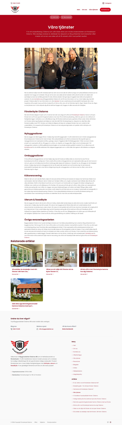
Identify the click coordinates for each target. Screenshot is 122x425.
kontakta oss (38, 99)
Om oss (84, 10)
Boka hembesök (67, 329)
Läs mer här (15, 274)
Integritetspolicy (77, 374)
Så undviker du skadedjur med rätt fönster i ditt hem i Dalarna (89, 411)
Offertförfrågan (77, 355)
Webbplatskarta (77, 371)
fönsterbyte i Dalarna (78, 115)
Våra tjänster (93, 10)
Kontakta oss (105, 9)
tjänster (57, 101)
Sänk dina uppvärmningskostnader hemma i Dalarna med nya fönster (92, 402)
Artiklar (75, 367)
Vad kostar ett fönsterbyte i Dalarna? (83, 389)
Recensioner (76, 361)
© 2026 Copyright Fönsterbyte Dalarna (21, 422)
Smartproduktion (51, 422)
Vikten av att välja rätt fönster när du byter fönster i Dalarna (89, 408)
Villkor (35, 422)
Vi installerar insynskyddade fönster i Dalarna (85, 395)
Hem (78, 10)
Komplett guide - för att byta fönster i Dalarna (85, 386)
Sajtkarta (42, 422)
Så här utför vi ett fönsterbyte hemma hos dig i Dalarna (88, 405)
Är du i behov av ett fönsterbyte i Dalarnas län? (86, 382)
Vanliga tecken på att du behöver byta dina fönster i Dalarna (89, 398)
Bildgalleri (76, 364)
